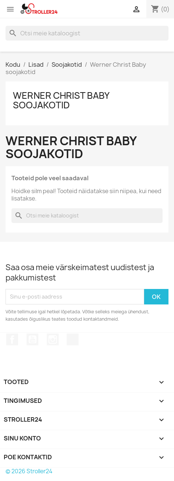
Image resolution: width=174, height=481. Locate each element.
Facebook (12, 339)
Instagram (53, 339)
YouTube (32, 339)
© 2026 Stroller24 (29, 471)
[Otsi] (87, 33)
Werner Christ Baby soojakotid (61, 100)
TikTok (73, 339)
